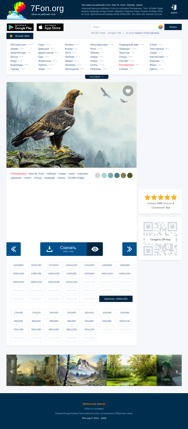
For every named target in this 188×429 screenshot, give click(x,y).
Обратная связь (124, 413)
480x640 (36, 321)
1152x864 (89, 265)
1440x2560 (54, 338)
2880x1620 (54, 290)
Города (15, 69)
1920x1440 (89, 282)
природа (50, 177)
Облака (94, 52)
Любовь (70, 56)
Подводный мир (128, 44)
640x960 (106, 321)
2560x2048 (89, 290)
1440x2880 (71, 338)
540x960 (89, 321)
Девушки (43, 48)
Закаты (42, 64)
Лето (68, 52)
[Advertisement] (160, 135)
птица (38, 177)
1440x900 (71, 273)
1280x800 (107, 265)
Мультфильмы (99, 44)
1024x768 (36, 265)
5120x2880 (89, 298)
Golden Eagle (76, 177)
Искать (173, 27)
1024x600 (18, 265)
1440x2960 (89, 338)
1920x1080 (54, 282)
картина (83, 173)
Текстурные (157, 48)
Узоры (153, 52)
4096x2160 (71, 298)
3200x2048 (107, 290)
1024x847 (54, 265)
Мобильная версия (94, 404)
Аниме (14, 48)
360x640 (18, 321)
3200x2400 (124, 290)
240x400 (71, 312)
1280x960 (124, 265)
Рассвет (124, 60)
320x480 (106, 312)
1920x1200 (71, 282)
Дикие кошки (46, 52)
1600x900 (89, 273)
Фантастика (157, 56)
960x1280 (71, 329)
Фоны (153, 64)
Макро (69, 60)
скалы (61, 177)
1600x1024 (107, 273)
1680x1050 (18, 282)
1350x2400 (36, 338)
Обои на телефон (94, 408)
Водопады (17, 64)
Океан (94, 60)
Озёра (94, 56)
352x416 (89, 312)
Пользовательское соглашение (96, 413)
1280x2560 (18, 338)
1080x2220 (124, 329)
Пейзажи (95, 69)
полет (28, 177)
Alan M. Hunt (36, 173)
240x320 (53, 312)
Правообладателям (66, 413)
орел (72, 173)
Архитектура (18, 52)
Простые (124, 52)
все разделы (96, 77)
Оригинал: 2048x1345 (115, 298)
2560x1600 (18, 290)
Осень (94, 64)
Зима (41, 69)
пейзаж (51, 173)
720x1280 (18, 329)
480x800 (53, 321)
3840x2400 (54, 298)
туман (62, 173)
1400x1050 (54, 273)
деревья (16, 177)
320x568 (124, 312)
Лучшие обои (19, 36)
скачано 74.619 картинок (147, 33)
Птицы (123, 56)
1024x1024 (71, 265)
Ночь (93, 48)
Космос (69, 44)
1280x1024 (18, 273)
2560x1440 (124, 282)
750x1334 (89, 329)
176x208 (18, 312)
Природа (124, 48)
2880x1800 (71, 290)
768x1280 (36, 329)
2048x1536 (107, 282)
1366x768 (36, 273)
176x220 (36, 312)
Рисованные (126, 64)
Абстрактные (18, 44)
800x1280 (54, 329)
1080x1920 (107, 329)
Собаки (123, 69)
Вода (14, 60)
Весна (14, 56)
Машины (70, 64)
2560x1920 (36, 290)
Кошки (69, 48)
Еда (40, 56)
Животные (44, 60)
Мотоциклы (72, 69)
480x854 (71, 321)
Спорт (153, 44)
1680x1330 (36, 282)
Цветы (153, 69)
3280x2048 (18, 298)
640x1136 (124, 321)
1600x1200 (124, 273)
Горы (41, 44)
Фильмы (155, 60)
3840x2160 (36, 298)
